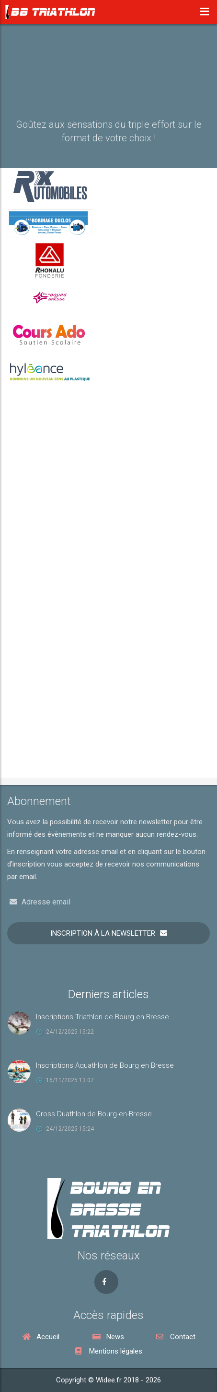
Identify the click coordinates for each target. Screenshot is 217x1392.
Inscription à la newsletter (102, 933)
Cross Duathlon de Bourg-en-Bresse (94, 1114)
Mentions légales (108, 1351)
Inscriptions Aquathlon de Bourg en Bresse (105, 1065)
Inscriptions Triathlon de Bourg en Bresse (102, 1017)
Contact (175, 1336)
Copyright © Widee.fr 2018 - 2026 (108, 1380)
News (108, 1336)
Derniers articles (108, 994)
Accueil (41, 1336)
